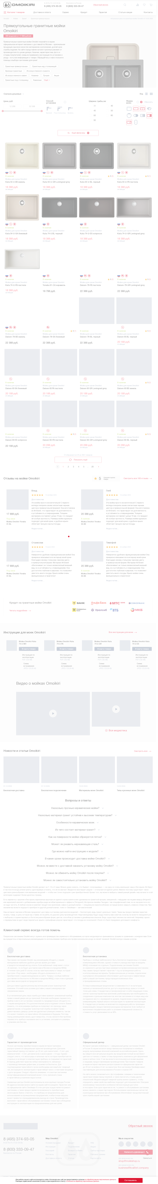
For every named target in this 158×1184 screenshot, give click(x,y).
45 (92, 110)
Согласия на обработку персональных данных (87, 1181)
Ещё (46, 80)
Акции (56, 76)
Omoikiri (6, 18)
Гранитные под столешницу (16, 80)
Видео (93, 1148)
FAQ (92, 1144)
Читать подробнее (20, 609)
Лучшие (46, 76)
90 (92, 120)
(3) (150, 434)
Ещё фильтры (78, 132)
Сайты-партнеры (98, 1151)
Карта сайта (96, 1159)
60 (92, 115)
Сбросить (148, 102)
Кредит (84, 12)
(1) (150, 176)
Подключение (74, 1148)
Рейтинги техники (98, 1155)
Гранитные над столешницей (44, 66)
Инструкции (50, 1148)
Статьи (71, 1159)
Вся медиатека (116, 730)
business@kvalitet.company (134, 1168)
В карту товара (28, 648)
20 (92, 467)
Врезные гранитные (13, 71)
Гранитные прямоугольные (16, 66)
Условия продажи (53, 1144)
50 (109, 110)
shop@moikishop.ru (129, 1162)
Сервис (65, 12)
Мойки (15, 18)
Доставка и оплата (42, 12)
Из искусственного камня (16, 76)
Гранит (24, 18)
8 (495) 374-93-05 (52, 6)
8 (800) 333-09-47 (75, 6)
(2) (112, 176)
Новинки (34, 76)
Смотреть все (142, 750)
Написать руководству (135, 1153)
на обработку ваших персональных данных (105, 1179)
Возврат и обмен (75, 1151)
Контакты (148, 12)
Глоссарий (50, 1151)
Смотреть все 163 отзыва (138, 478)
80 (109, 115)
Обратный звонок (100, 5)
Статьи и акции (125, 12)
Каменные (37, 80)
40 (109, 105)
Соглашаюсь (130, 1180)
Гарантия (103, 12)
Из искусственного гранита (38, 71)
